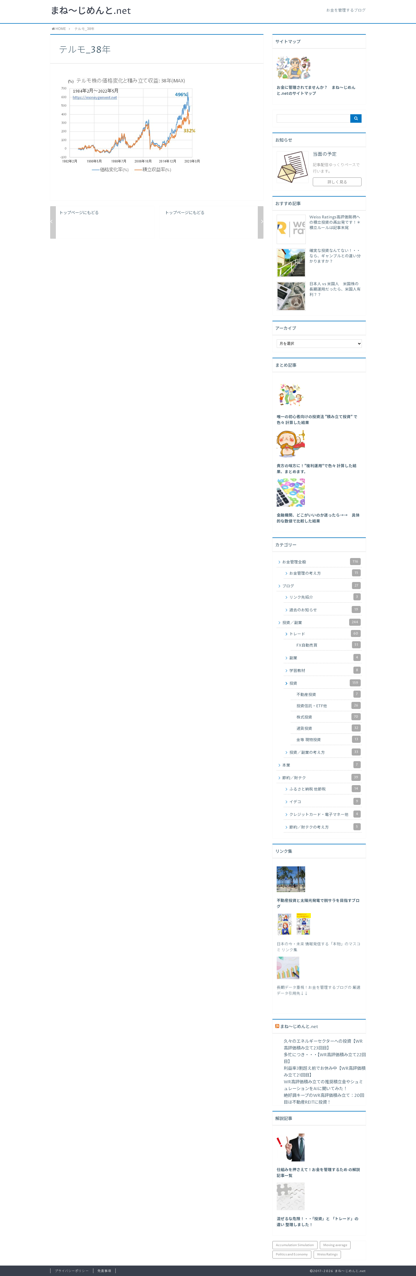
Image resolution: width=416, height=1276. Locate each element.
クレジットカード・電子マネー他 (325, 814)
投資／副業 (321, 622)
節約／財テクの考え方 (325, 826)
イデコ (325, 801)
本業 (321, 764)
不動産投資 (328, 694)
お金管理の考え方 (325, 572)
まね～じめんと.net (90, 11)
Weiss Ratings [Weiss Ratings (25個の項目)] (327, 1254)
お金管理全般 (321, 561)
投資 (325, 682)
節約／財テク (321, 777)
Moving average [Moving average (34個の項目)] (335, 1245)
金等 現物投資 (328, 739)
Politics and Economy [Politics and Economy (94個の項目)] (292, 1254)
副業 (325, 657)
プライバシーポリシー (72, 1271)
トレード (325, 633)
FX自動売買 (328, 644)
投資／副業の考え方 (325, 752)
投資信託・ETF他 (328, 705)
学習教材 (325, 670)
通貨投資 (328, 728)
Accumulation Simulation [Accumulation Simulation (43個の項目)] (295, 1245)
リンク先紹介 (325, 596)
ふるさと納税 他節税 (325, 788)
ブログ (321, 585)
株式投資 (328, 716)
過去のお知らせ (325, 609)
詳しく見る (337, 182)
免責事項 (104, 1271)
